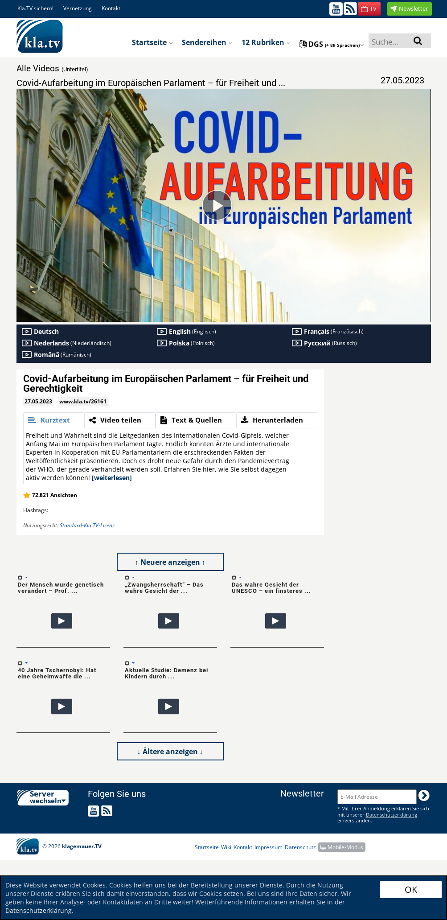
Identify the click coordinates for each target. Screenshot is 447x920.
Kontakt (111, 8)
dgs (331, 44)
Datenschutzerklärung (38, 910)
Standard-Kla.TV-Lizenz (87, 525)
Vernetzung (77, 8)
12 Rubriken (266, 42)
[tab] (53, 420)
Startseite (152, 42)
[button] (369, 9)
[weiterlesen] (112, 477)
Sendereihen (207, 42)
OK (411, 889)
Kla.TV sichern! (35, 8)
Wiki (226, 847)
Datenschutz (300, 847)
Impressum (268, 847)
